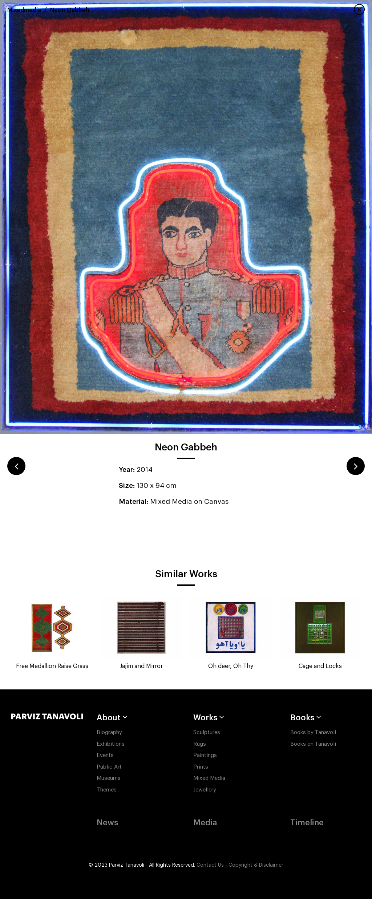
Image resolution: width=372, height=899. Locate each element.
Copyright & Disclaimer (256, 865)
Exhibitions (111, 744)
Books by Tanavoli (313, 732)
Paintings (205, 755)
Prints (200, 767)
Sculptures (206, 732)
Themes (107, 790)
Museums (109, 778)
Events (105, 755)
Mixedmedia (24, 10)
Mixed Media (209, 778)
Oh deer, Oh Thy (230, 666)
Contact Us (210, 865)
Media (205, 823)
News (107, 823)
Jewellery (204, 790)
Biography (109, 732)
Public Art (109, 767)
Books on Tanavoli (313, 744)
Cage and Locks (320, 666)
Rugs (199, 744)
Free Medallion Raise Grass (52, 666)
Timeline (307, 823)
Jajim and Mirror (141, 666)
